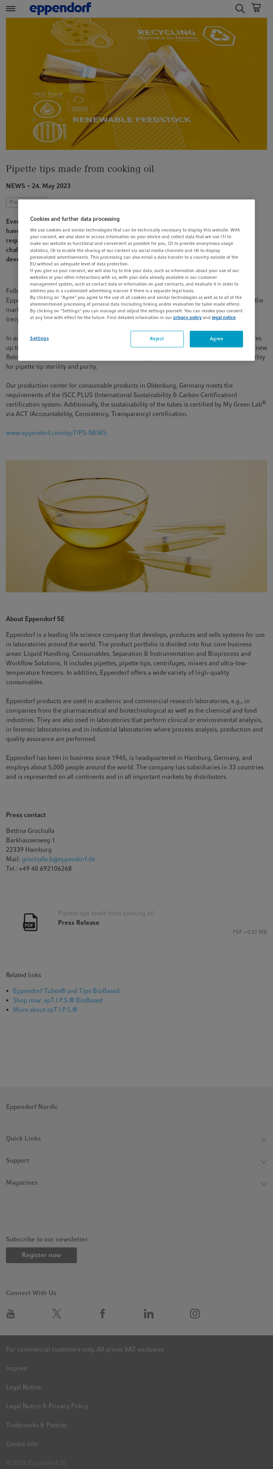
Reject (157, 339)
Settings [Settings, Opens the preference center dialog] (39, 338)
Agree (216, 339)
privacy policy (187, 317)
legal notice (224, 317)
